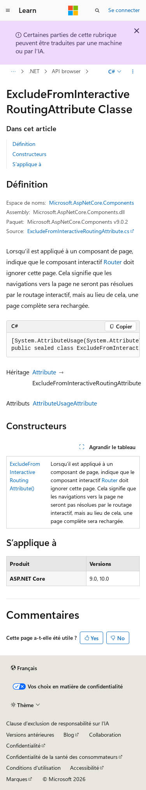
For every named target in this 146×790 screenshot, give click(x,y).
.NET (34, 71)
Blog (68, 734)
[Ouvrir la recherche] (97, 11)
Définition (23, 143)
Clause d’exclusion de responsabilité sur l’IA (57, 723)
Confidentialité (23, 745)
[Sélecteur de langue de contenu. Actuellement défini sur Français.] (24, 668)
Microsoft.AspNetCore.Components (91, 202)
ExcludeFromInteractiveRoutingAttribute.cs (78, 231)
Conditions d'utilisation (33, 767)
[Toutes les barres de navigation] (13, 71)
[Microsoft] (73, 10)
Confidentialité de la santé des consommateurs (62, 756)
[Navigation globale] (8, 11)
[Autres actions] (133, 71)
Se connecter (124, 10)
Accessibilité (84, 767)
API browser (66, 71)
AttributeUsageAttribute (65, 403)
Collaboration (105, 734)
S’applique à (26, 164)
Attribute (44, 372)
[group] (73, 345)
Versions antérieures (30, 734)
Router (113, 262)
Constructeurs (29, 154)
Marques (16, 779)
